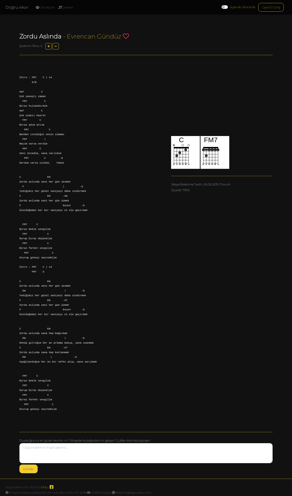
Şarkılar (65, 7)
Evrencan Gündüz (94, 36)
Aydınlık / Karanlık (243, 7)
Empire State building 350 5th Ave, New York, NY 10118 (47, 492)
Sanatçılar (45, 7)
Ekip (44, 487)
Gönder (28, 469)
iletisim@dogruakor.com (133, 492)
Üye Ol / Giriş (271, 7)
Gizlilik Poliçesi (101, 492)
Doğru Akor (16, 7)
